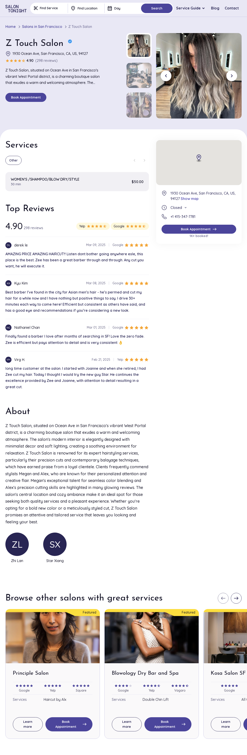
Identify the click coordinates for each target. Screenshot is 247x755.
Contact (232, 8)
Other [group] (13, 160)
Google (130, 226)
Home (10, 27)
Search (156, 8)
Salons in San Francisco (42, 27)
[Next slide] (231, 75)
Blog (215, 8)
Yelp (93, 226)
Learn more (27, 724)
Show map (190, 198)
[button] (139, 45)
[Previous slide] (134, 160)
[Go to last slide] (166, 75)
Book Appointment (26, 97)
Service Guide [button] (188, 8)
